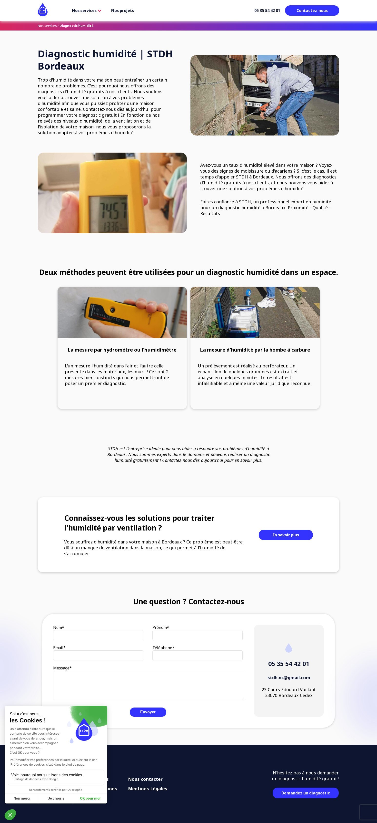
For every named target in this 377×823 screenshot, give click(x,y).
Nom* (58, 627)
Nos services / (48, 25)
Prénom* (160, 627)
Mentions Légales (147, 789)
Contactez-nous (312, 10)
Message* (62, 668)
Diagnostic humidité (76, 25)
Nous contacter (145, 779)
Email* (59, 647)
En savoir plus (286, 535)
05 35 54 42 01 (267, 10)
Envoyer (148, 712)
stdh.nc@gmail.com (289, 677)
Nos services (86, 10)
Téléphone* (163, 647)
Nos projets (122, 10)
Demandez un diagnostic (305, 793)
